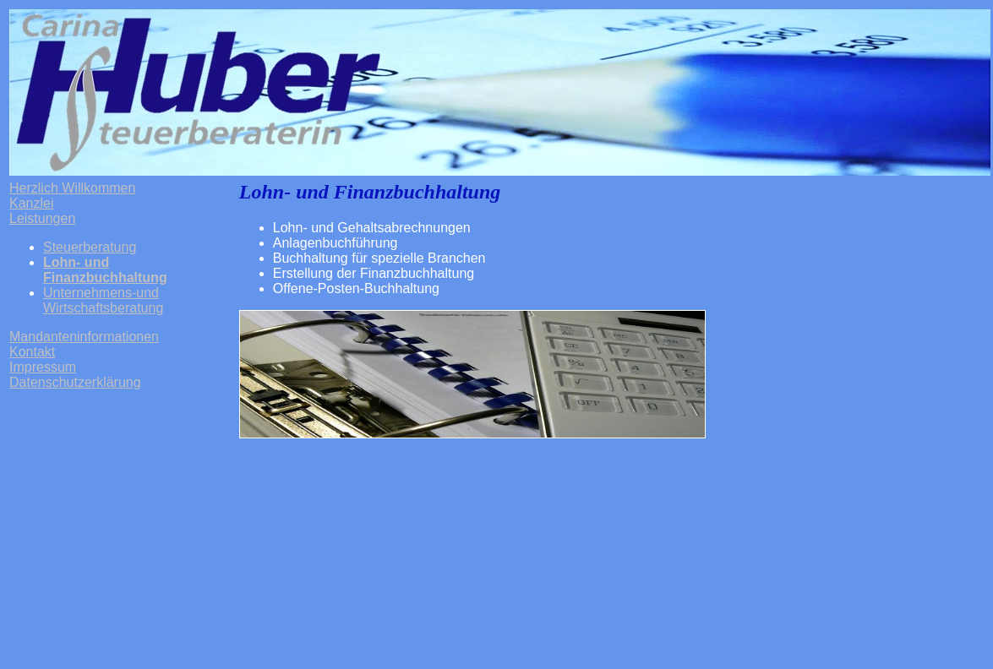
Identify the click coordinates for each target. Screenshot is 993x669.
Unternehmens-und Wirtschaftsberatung (103, 300)
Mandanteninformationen (84, 336)
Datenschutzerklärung (75, 382)
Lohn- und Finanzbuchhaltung (105, 270)
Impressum (42, 367)
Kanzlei (31, 203)
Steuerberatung (89, 247)
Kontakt (32, 352)
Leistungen (42, 218)
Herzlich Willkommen (72, 188)
